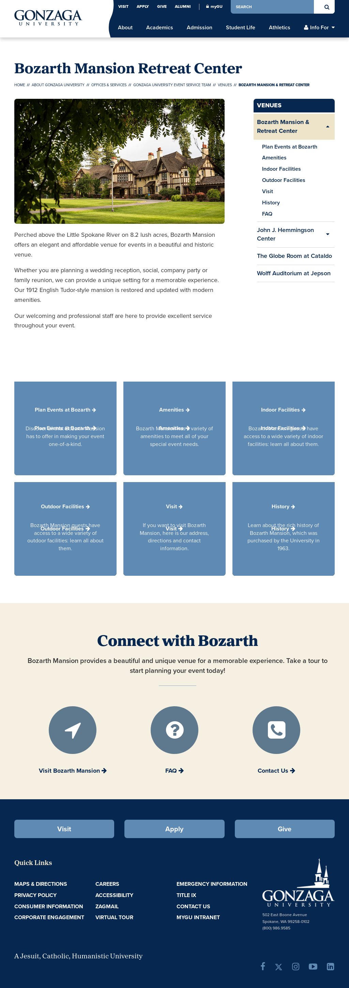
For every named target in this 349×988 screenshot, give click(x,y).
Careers (107, 884)
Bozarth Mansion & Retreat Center (283, 126)
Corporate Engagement (49, 917)
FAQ (267, 214)
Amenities (274, 157)
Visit (123, 6)
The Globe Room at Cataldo (294, 255)
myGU (214, 6)
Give (162, 6)
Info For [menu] (319, 27)
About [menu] (125, 27)
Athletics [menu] (279, 27)
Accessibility (114, 895)
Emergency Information (212, 884)
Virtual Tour (114, 917)
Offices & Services (108, 85)
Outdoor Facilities (283, 180)
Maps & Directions (40, 884)
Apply (143, 6)
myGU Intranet (198, 917)
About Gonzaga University (58, 85)
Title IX (186, 895)
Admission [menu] (199, 27)
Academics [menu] (159, 27)
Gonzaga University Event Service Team (172, 85)
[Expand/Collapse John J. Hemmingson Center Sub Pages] (328, 234)
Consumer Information (48, 906)
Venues (225, 85)
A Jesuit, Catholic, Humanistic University (78, 956)
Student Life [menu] (240, 27)
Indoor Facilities (281, 169)
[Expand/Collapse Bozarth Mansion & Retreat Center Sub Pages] (328, 126)
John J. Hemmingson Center (285, 234)
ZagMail (107, 906)
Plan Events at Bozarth (289, 147)
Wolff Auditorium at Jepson (294, 273)
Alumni (183, 6)
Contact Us (193, 906)
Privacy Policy (35, 895)
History (271, 202)
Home (19, 85)
